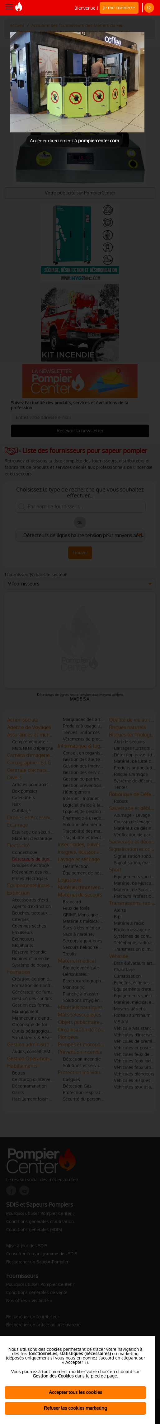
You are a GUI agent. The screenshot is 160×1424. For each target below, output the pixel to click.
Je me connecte (119, 7)
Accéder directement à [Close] (74, 140)
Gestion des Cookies (53, 1376)
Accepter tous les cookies (75, 1392)
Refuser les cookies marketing (75, 1408)
